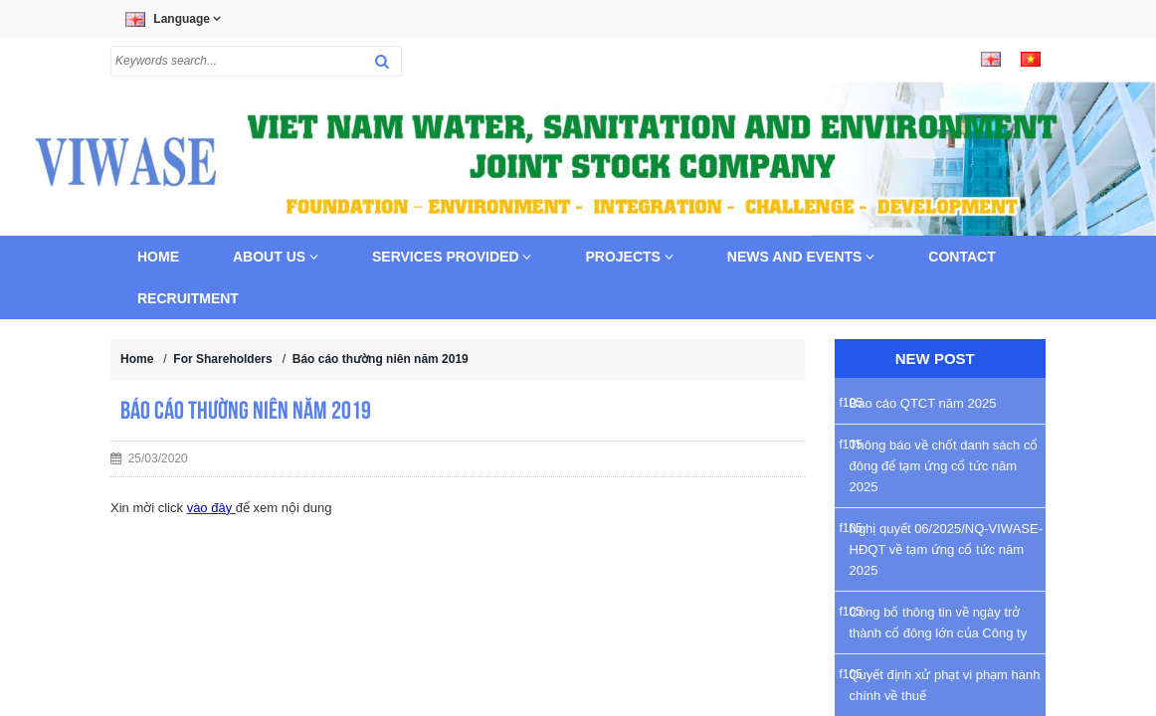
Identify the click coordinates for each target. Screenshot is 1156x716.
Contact (961, 257)
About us (275, 257)
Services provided (451, 257)
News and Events (801, 257)
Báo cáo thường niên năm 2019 (380, 359)
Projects (629, 257)
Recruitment (188, 298)
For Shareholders (222, 359)
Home (158, 257)
